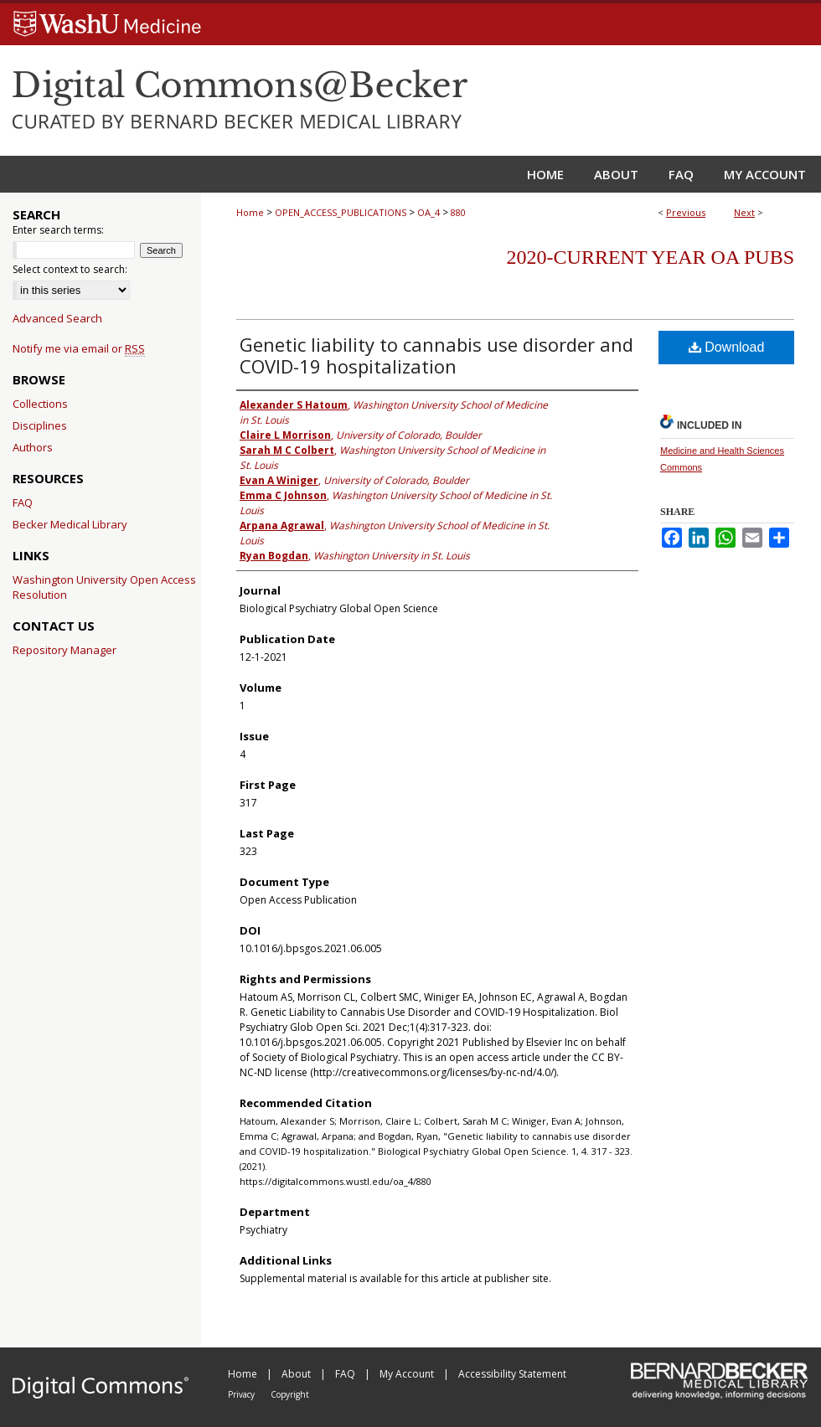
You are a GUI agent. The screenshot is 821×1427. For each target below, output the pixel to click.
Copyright (290, 1394)
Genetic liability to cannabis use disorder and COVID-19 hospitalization (436, 355)
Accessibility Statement (512, 1374)
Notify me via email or (79, 348)
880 (458, 212)
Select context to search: (70, 269)
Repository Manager (64, 649)
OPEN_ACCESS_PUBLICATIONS (340, 212)
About (297, 1374)
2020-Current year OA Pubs (650, 257)
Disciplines (40, 425)
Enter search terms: (58, 230)
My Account (408, 1374)
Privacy (242, 1394)
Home (250, 212)
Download (727, 347)
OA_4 (428, 212)
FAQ (23, 502)
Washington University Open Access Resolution (104, 587)
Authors (33, 447)
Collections (40, 403)
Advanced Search (57, 318)
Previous (685, 212)
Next (744, 212)
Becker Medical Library (70, 524)
